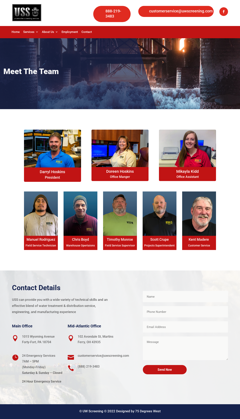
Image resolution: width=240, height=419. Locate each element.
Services (28, 32)
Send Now (165, 370)
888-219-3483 (113, 14)
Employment (70, 32)
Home (16, 32)
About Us (48, 32)
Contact (86, 32)
